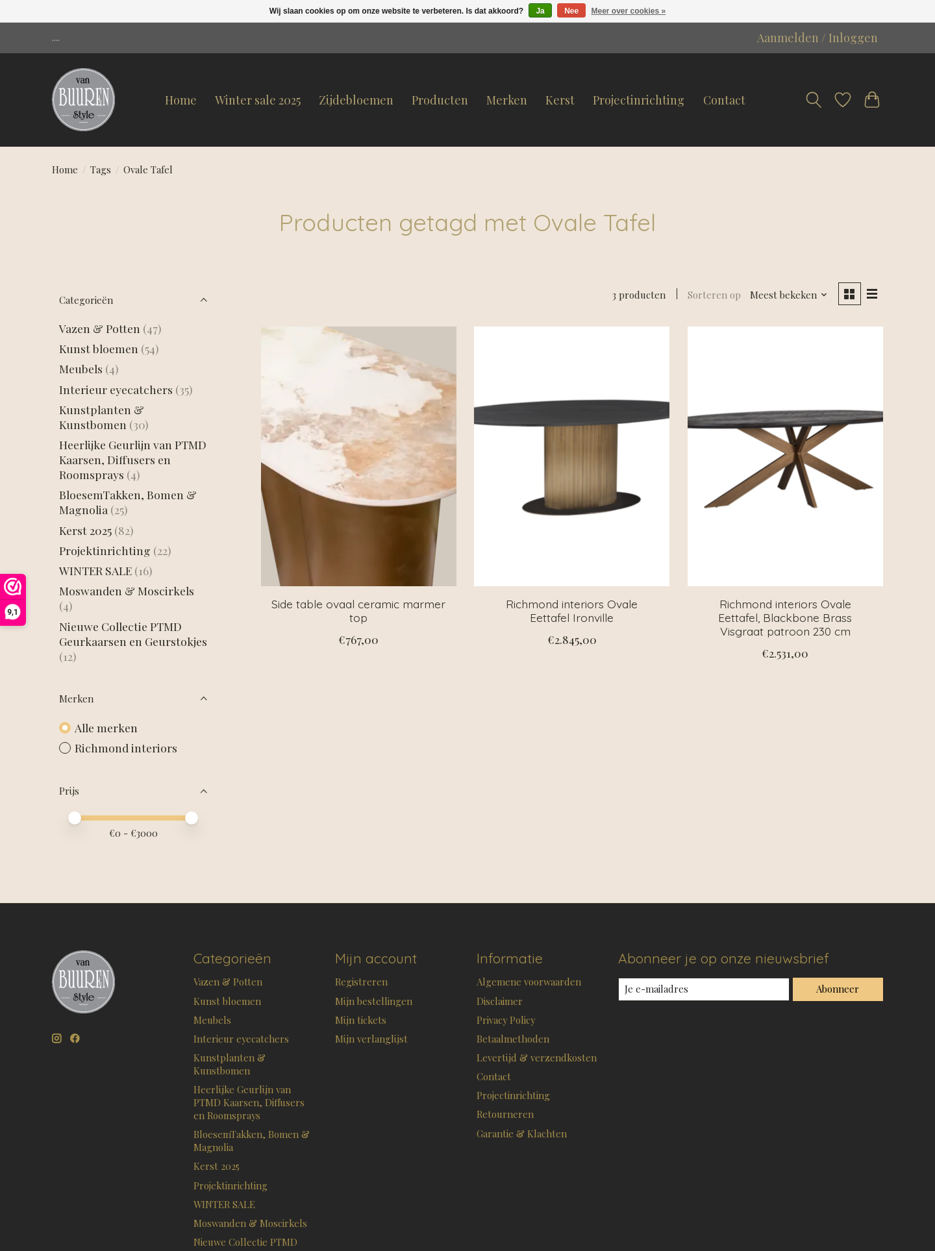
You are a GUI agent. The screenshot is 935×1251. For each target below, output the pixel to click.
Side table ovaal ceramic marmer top (358, 611)
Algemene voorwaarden (529, 981)
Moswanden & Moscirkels (126, 590)
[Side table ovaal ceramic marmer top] (358, 456)
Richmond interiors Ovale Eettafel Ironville (572, 611)
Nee (571, 11)
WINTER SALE (95, 570)
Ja (540, 11)
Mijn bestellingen (373, 1001)
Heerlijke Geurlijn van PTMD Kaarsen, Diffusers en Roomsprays (132, 459)
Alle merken (106, 727)
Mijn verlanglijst (371, 1038)
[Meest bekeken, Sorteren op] (789, 294)
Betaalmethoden (513, 1038)
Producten (440, 100)
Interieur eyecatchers (116, 389)
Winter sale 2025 (258, 100)
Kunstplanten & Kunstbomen (101, 417)
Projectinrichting (638, 100)
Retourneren (505, 1114)
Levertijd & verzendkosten (537, 1057)
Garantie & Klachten (522, 1133)
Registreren (361, 981)
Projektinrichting (105, 550)
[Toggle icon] (814, 100)
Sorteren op (714, 294)
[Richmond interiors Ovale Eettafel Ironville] (571, 456)
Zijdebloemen (356, 100)
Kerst (560, 100)
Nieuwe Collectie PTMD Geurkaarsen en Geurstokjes (133, 634)
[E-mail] (704, 989)
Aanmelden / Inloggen (817, 37)
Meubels (81, 368)
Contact (724, 100)
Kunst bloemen (98, 348)
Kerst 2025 (85, 530)
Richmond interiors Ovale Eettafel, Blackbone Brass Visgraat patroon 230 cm (785, 617)
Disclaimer (500, 1001)
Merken (506, 100)
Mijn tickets (360, 1019)
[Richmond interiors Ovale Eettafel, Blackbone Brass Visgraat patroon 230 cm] (785, 456)
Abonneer (837, 988)
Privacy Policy (506, 1019)
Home (181, 100)
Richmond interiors (126, 747)
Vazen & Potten (99, 328)
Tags (100, 169)
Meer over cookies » (629, 11)
